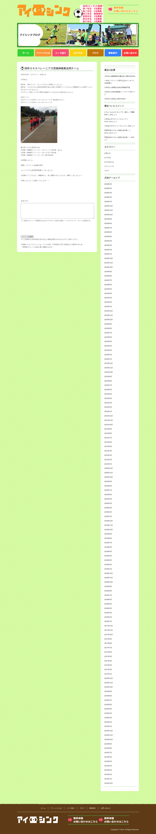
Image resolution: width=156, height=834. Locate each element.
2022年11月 (108, 368)
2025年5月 (108, 236)
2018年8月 (108, 591)
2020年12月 (108, 468)
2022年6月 (108, 389)
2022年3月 (108, 403)
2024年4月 (108, 293)
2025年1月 (108, 254)
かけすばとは (109, 162)
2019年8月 (108, 538)
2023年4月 (108, 346)
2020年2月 (108, 512)
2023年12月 (108, 311)
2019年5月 (108, 551)
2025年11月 (108, 210)
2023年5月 (108, 341)
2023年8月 (108, 328)
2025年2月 (108, 250)
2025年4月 (108, 241)
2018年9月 (108, 586)
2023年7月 (108, 333)
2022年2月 (108, 407)
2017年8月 (108, 643)
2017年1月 (108, 674)
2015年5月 (108, 761)
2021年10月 (108, 425)
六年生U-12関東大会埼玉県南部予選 (117, 87)
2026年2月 (108, 197)
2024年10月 (108, 267)
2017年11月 (108, 630)
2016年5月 (108, 709)
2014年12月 (108, 783)
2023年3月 (108, 350)
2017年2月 (108, 669)
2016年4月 (108, 713)
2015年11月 (108, 735)
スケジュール (109, 166)
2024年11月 (108, 263)
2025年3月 (108, 245)
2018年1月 (108, 621)
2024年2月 (108, 302)
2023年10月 (108, 319)
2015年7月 (108, 752)
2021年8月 (108, 433)
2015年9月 (108, 744)
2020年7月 (108, 490)
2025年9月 (108, 219)
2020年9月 (108, 481)
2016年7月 (108, 700)
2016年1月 (108, 726)
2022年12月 (108, 363)
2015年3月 (108, 770)
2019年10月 (108, 530)
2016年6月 (108, 704)
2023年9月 (108, 324)
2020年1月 (108, 516)
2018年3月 (108, 613)
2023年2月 (108, 355)
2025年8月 (108, 223)
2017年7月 (108, 648)
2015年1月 (108, 779)
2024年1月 (108, 306)
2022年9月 (108, 376)
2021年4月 (108, 451)
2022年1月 (108, 411)
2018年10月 (108, 582)
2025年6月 (108, 232)
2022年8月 (108, 381)
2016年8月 (108, 696)
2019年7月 (108, 543)
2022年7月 (108, 385)
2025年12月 (108, 206)
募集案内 (92, 808)
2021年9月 (108, 429)
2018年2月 (108, 617)
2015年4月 (108, 766)
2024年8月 (108, 276)
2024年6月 (108, 285)
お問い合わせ (105, 808)
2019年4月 (108, 556)
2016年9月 (108, 691)
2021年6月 (108, 442)
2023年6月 (108, 337)
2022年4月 (108, 398)
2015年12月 (108, 731)
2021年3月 (108, 455)
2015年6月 (108, 757)
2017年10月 (108, 634)
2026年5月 (108, 184)
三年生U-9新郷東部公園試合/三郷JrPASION (119, 76)
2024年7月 (108, 280)
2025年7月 (108, 228)
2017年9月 (108, 639)
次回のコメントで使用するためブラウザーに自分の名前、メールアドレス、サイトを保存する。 (58, 223)
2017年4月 (108, 661)
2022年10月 (108, 372)
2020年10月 (108, 477)
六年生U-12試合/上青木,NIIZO (115, 99)
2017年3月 (108, 665)
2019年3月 (108, 560)
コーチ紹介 (71, 808)
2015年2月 (108, 774)
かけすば (107, 157)
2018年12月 (108, 573)
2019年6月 (108, 547)
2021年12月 (108, 416)
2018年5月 (108, 604)
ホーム (43, 808)
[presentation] (39, 231)
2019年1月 (108, 569)
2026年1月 (108, 201)
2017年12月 (108, 626)
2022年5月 (108, 394)
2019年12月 (108, 521)
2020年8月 (108, 486)
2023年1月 (108, 359)
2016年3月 (108, 718)
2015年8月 (108, 748)
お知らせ (43, 74)
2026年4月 (108, 188)
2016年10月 (108, 687)
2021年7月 (108, 438)
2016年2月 (108, 722)
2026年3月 (108, 193)
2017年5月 (108, 656)
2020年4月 (108, 503)
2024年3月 (108, 298)
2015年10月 (108, 739)
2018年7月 (108, 595)
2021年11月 (108, 420)
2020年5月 (108, 499)
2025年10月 (108, 215)
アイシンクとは (56, 808)
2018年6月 (108, 599)
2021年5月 (108, 446)
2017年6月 (108, 652)
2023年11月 (108, 315)
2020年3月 (108, 508)
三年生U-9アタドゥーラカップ (115, 119)
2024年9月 (108, 271)
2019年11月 (108, 525)
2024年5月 (108, 289)
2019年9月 (108, 534)
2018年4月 (108, 608)
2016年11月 (108, 683)
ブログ (106, 171)
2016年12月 (108, 678)
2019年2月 (108, 564)
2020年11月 (108, 473)
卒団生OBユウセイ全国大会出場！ (116, 130)
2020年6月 (108, 494)
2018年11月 (108, 578)
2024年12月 (108, 258)
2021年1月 (108, 464)
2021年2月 (108, 459)
